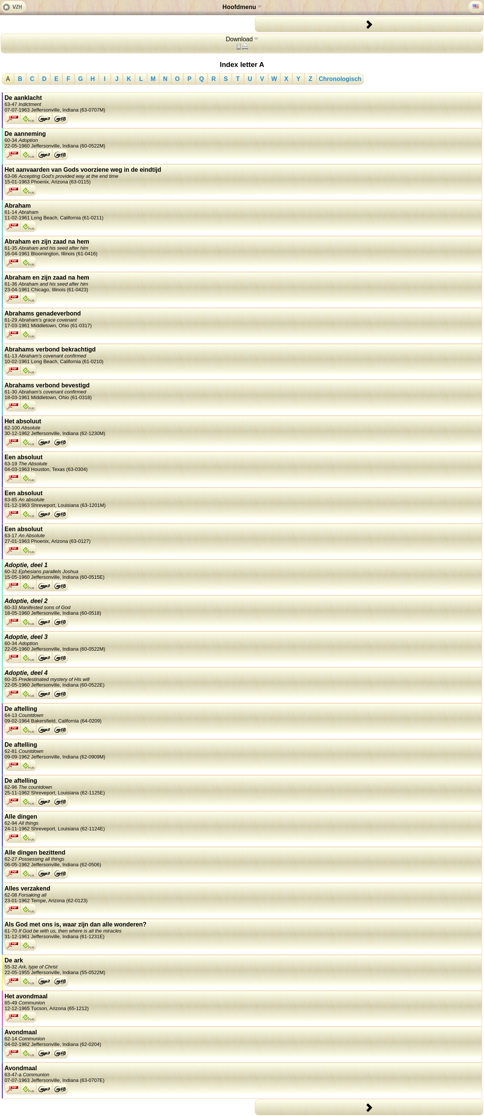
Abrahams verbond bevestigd (242, 391)
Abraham (242, 211)
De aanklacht (242, 104)
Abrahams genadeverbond (242, 319)
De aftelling (242, 715)
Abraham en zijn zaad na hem (242, 247)
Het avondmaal (242, 1002)
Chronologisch (340, 79)
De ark (242, 966)
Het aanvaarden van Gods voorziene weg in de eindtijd (242, 175)
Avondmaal (242, 1038)
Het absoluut (242, 427)
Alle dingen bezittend (242, 858)
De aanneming (242, 140)
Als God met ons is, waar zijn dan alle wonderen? (242, 930)
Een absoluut (242, 463)
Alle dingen (242, 822)
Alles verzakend (242, 894)
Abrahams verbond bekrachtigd (242, 355)
